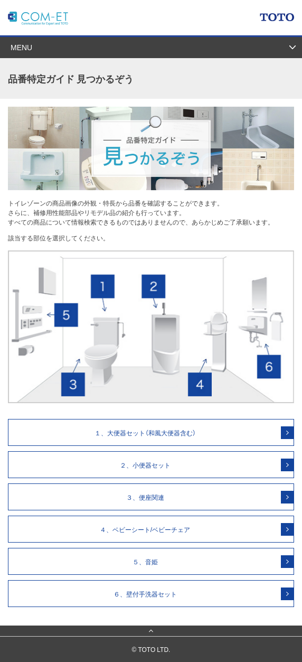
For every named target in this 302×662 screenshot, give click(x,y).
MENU (21, 47)
